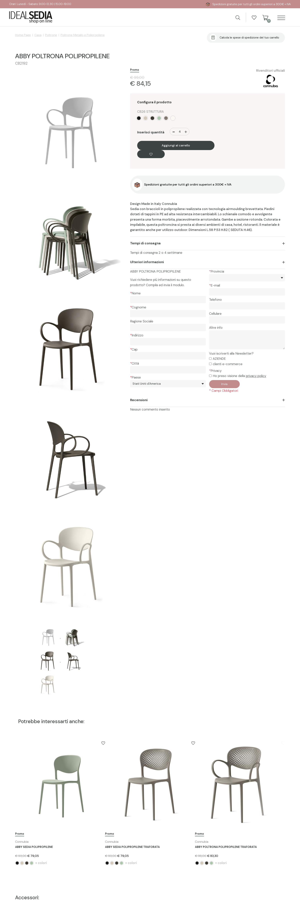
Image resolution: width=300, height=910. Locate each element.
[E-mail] (247, 292)
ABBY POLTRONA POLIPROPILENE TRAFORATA (226, 847)
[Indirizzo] (168, 341)
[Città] (168, 369)
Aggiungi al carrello (176, 145)
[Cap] (168, 355)
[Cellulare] (247, 320)
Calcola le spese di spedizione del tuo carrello (249, 37)
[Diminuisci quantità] (173, 131)
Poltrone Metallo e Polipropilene (83, 35)
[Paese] (168, 383)
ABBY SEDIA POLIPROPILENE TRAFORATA (132, 847)
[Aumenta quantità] (185, 131)
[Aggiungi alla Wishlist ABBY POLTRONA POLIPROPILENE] (151, 154)
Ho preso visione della (239, 376)
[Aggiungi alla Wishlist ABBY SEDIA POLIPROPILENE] (103, 743)
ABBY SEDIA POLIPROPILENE (34, 847)
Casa (38, 35)
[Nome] (168, 299)
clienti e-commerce (227, 364)
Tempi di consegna (145, 243)
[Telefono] (247, 306)
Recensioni (139, 400)
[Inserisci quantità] (180, 131)
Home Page (23, 35)
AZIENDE (219, 358)
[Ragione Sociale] (168, 327)
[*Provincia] (247, 277)
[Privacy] (210, 376)
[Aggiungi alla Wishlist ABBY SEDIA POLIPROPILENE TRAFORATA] (193, 743)
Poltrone (51, 35)
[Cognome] (168, 313)
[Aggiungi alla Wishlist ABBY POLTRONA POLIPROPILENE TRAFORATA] (283, 743)
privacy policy (256, 376)
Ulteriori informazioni (147, 262)
